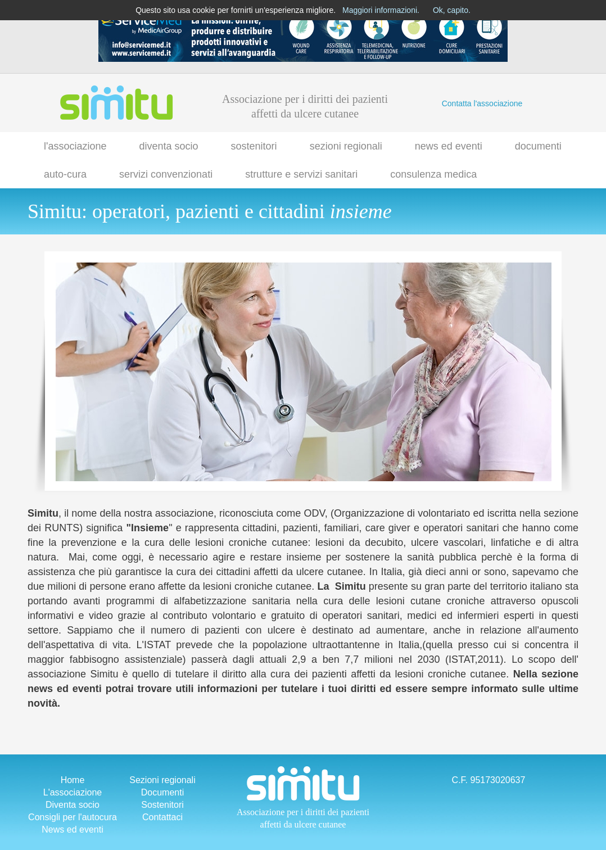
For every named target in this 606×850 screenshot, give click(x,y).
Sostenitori (162, 805)
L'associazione (72, 792)
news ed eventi (448, 146)
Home (73, 780)
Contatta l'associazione (482, 103)
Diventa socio (73, 805)
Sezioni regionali (162, 780)
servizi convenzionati (165, 174)
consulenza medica (433, 174)
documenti (538, 146)
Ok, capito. (452, 10)
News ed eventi (72, 829)
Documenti (162, 792)
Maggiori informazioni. (380, 10)
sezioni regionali (346, 146)
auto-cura (65, 174)
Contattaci (162, 817)
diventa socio (168, 146)
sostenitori (254, 146)
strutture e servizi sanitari (301, 174)
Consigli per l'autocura (72, 817)
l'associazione (75, 146)
